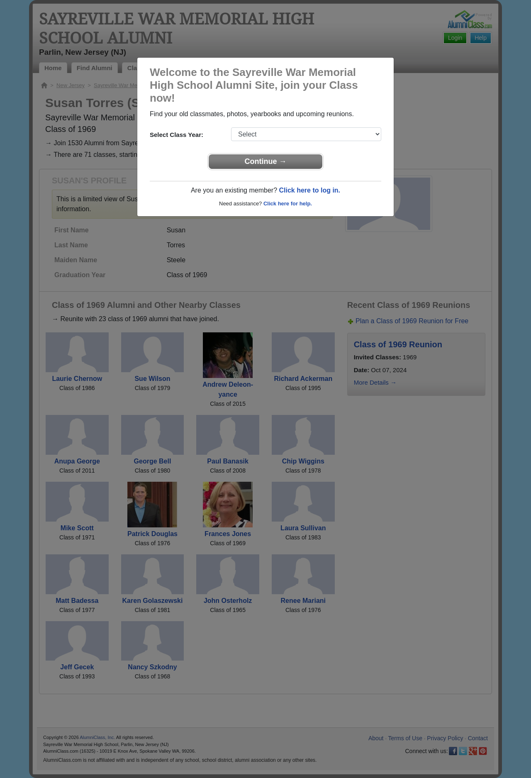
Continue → (266, 161)
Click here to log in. (309, 190)
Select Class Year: (176, 134)
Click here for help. (287, 203)
